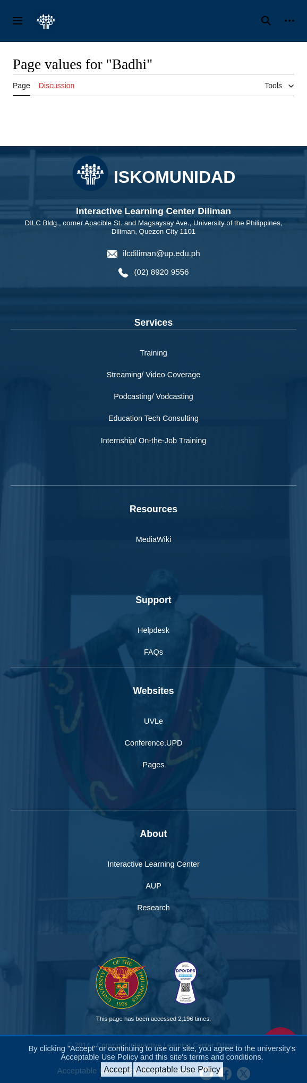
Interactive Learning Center (153, 864)
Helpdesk (153, 630)
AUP (153, 886)
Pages (154, 764)
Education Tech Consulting (153, 418)
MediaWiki (153, 539)
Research (153, 907)
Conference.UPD (154, 743)
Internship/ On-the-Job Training (153, 440)
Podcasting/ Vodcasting (153, 396)
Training (153, 353)
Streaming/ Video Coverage (154, 374)
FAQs (153, 652)
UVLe (153, 721)
